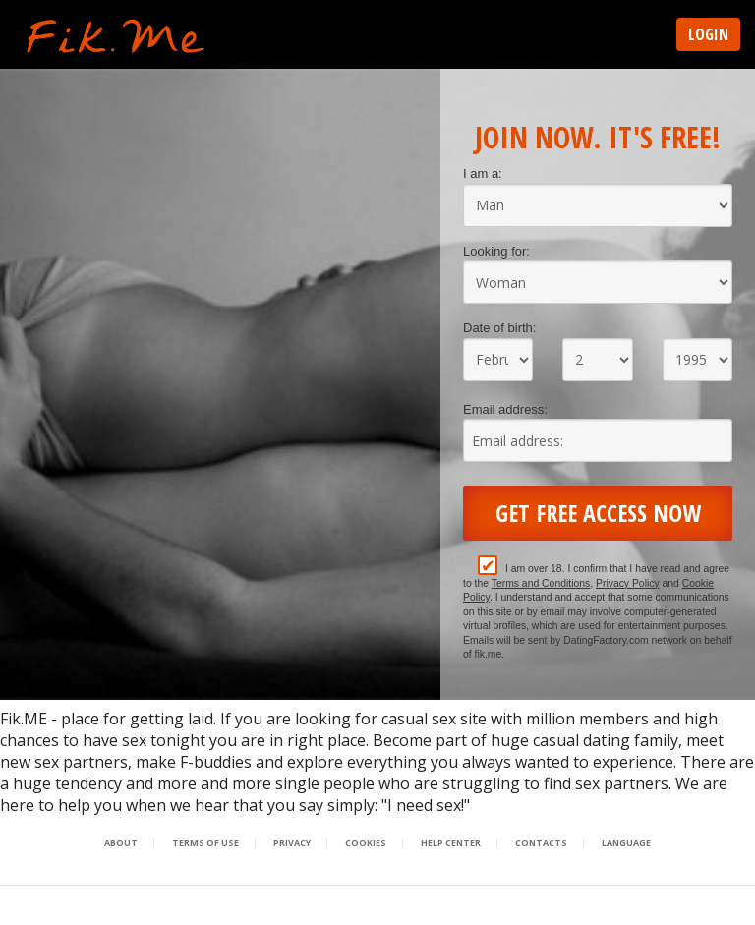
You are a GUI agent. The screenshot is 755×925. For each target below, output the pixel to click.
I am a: (482, 173)
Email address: (505, 409)
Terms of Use (205, 843)
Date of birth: (499, 327)
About (121, 843)
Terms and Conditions (541, 583)
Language (626, 843)
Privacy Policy (628, 583)
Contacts (541, 843)
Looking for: (496, 251)
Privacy (292, 843)
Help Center (451, 843)
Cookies (365, 843)
